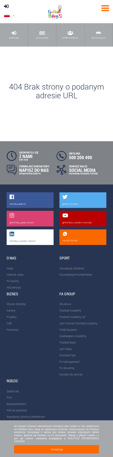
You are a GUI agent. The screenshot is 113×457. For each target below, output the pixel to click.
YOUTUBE (94, 173)
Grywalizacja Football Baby (75, 274)
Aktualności (14, 287)
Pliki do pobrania (17, 410)
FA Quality (13, 281)
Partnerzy (13, 330)
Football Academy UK (72, 317)
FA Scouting (66, 368)
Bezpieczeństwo (16, 404)
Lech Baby (65, 349)
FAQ (9, 397)
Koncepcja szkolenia (71, 268)
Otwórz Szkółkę (16, 304)
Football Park (67, 355)
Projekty (12, 317)
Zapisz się (13, 391)
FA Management (69, 362)
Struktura (65, 304)
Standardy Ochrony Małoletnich (26, 417)
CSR (9, 323)
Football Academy (70, 310)
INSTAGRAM (74, 173)
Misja (10, 268)
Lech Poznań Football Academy (78, 323)
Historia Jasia (15, 274)
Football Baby (67, 342)
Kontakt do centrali (71, 374)
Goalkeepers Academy (72, 336)
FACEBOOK (84, 173)
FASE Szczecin (68, 330)
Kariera (11, 310)
